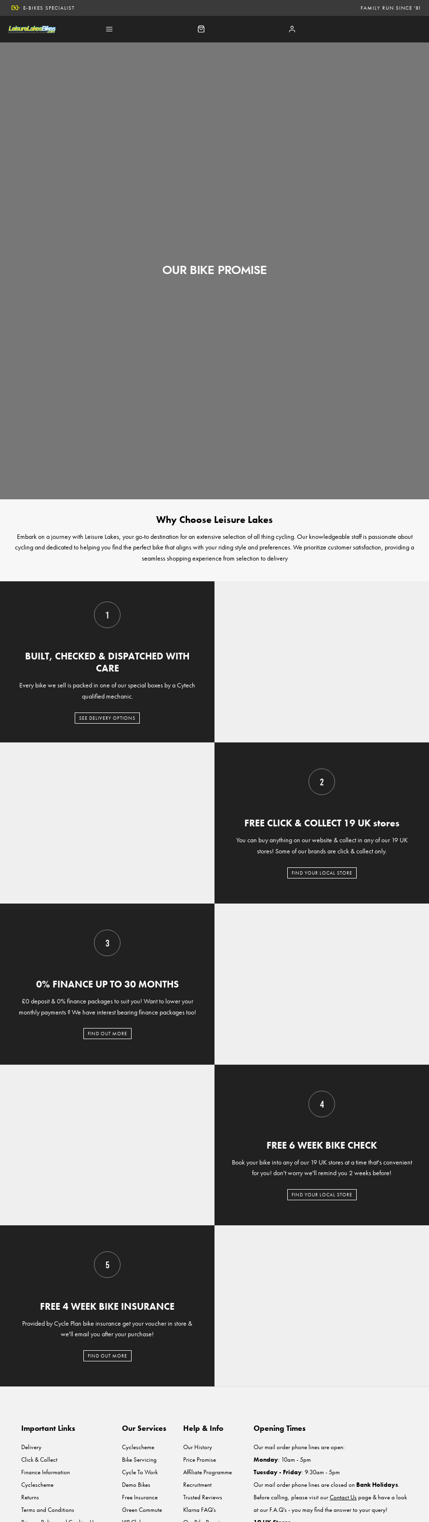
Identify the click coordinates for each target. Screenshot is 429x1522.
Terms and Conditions (47, 1510)
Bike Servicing (139, 1459)
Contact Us (343, 1497)
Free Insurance (140, 1497)
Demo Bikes (136, 1485)
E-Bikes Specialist (43, 8)
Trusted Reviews (202, 1497)
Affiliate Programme (207, 1472)
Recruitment (197, 1485)
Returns (30, 1497)
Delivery (31, 1447)
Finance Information (45, 1472)
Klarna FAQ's (199, 1510)
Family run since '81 (391, 7)
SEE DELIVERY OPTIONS (107, 718)
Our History (197, 1447)
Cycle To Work (140, 1472)
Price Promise (199, 1459)
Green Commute (142, 1510)
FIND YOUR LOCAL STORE (322, 873)
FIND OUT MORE (107, 1033)
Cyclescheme (37, 1485)
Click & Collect (39, 1459)
